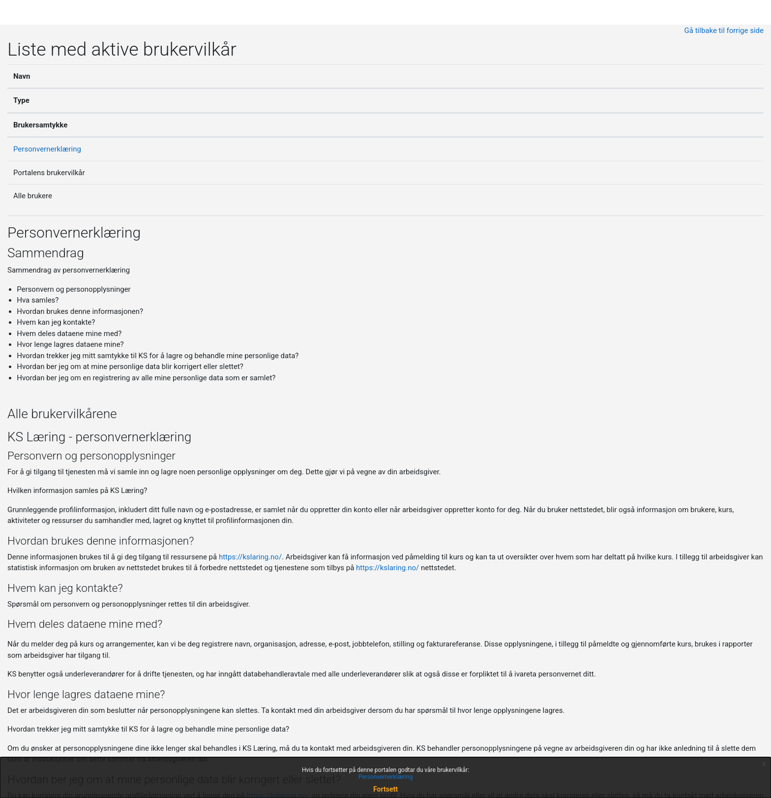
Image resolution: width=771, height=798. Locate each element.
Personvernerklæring (47, 149)
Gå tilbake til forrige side (724, 30)
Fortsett (385, 789)
